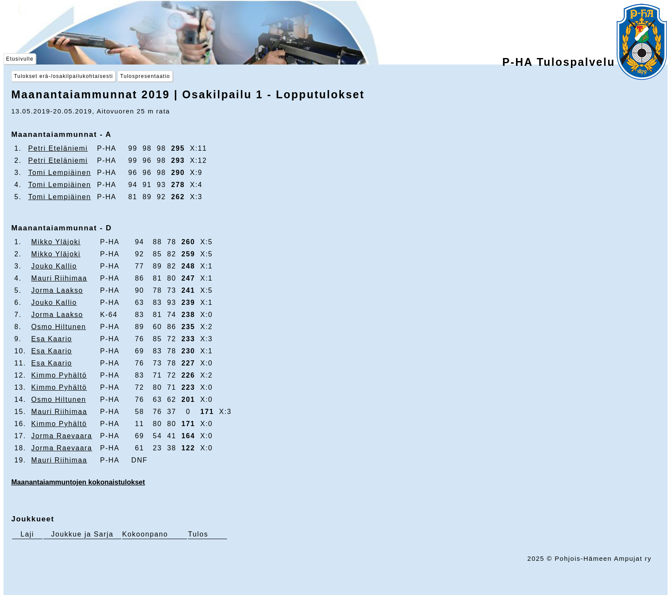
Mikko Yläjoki (56, 242)
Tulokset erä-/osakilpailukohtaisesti (63, 76)
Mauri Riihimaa (59, 278)
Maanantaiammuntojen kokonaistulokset (78, 482)
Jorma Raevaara (61, 436)
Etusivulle (19, 59)
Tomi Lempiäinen (59, 172)
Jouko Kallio (54, 266)
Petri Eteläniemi (58, 148)
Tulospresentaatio (145, 76)
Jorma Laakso (57, 290)
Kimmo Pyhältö (59, 375)
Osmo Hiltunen (58, 326)
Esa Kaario (51, 339)
